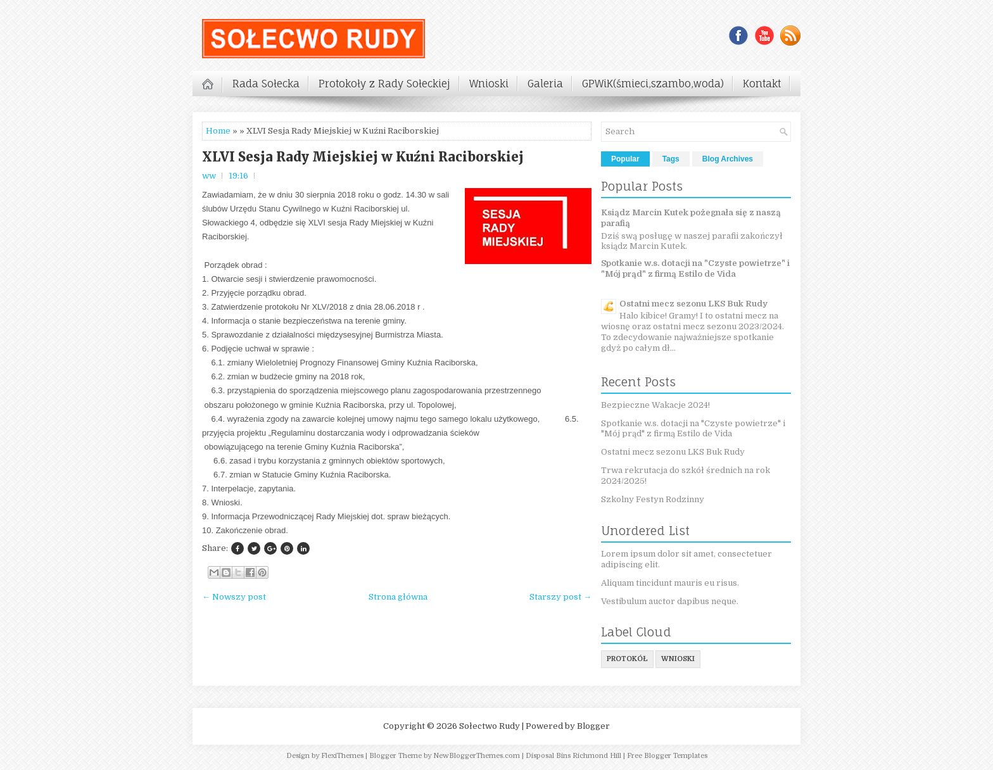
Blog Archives (727, 159)
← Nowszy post (234, 597)
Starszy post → (560, 597)
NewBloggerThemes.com (476, 756)
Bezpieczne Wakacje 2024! (655, 405)
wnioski (678, 659)
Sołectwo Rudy (489, 726)
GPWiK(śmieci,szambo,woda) (653, 83)
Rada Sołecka (266, 83)
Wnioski (489, 83)
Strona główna (398, 597)
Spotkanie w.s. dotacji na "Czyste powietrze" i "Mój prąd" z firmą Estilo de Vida (695, 268)
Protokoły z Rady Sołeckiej (384, 83)
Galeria (545, 83)
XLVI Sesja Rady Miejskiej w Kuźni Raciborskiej (363, 157)
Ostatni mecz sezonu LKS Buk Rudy (693, 303)
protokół (627, 659)
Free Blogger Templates (667, 756)
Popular (625, 159)
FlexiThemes (342, 756)
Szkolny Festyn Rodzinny (652, 499)
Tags (671, 159)
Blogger (593, 726)
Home (218, 131)
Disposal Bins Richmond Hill (573, 756)
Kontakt (762, 83)
